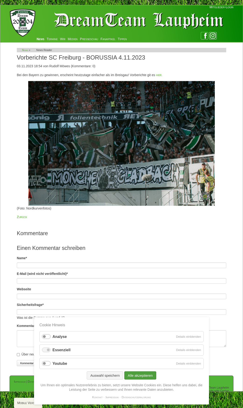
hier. (159, 75)
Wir (62, 39)
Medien (73, 39)
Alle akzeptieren (140, 375)
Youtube (59, 363)
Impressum (20, 381)
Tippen (122, 39)
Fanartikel (108, 39)
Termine (52, 39)
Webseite (24, 289)
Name (24, 257)
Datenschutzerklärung (136, 397)
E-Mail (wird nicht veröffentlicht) (42, 273)
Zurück (22, 217)
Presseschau (89, 39)
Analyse (59, 337)
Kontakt (97, 397)
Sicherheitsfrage (30, 304)
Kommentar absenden (32, 363)
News (40, 39)
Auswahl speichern (105, 375)
